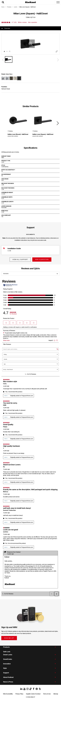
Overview (7, 28)
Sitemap (55, 693)
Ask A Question (42, 259)
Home (2, 7)
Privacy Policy (19, 693)
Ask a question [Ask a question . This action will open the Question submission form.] (32, 22)
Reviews (6, 273)
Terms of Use (47, 693)
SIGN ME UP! (9, 638)
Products (9, 7)
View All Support (20, 259)
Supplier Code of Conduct (33, 693)
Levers (15, 7)
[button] (30, 43)
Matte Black (6, 74)
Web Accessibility (8, 693)
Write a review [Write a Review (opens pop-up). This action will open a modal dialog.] (22, 22)
